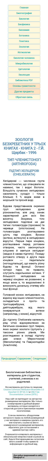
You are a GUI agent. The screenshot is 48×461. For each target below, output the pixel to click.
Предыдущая (8, 358)
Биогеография (24, 13)
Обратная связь (24, 97)
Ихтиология (24, 52)
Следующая (39, 358)
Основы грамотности (24, 86)
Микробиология (24, 63)
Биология (24, 18)
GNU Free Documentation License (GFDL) (24, 393)
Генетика (24, 41)
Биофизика (24, 24)
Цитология (24, 69)
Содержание (24, 358)
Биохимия (24, 30)
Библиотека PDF (24, 80)
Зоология (24, 46)
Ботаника (24, 35)
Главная (24, 7)
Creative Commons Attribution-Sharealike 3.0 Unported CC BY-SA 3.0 (23, 390)
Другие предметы (24, 91)
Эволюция (24, 74)
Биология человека (24, 58)
